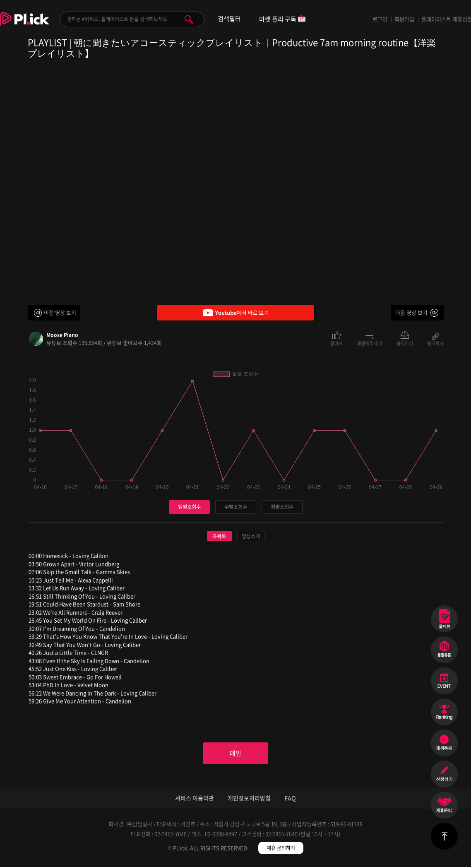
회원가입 (404, 19)
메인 (235, 754)
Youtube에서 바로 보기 (235, 312)
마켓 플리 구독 (282, 20)
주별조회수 (235, 507)
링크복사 (435, 343)
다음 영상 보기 (411, 312)
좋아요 (336, 343)
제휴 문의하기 (281, 850)
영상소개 (251, 536)
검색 (188, 19)
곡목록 (219, 536)
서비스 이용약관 (194, 800)
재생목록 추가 (369, 343)
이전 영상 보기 (60, 312)
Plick (24, 25)
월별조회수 (281, 507)
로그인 (379, 19)
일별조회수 (189, 507)
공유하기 (405, 343)
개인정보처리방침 (249, 800)
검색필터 (229, 19)
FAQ (290, 800)
